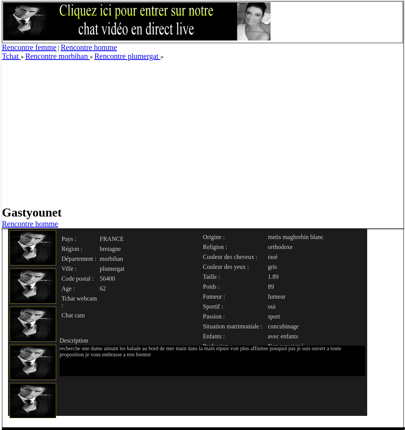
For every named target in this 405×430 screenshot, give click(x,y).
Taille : (211, 276)
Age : (68, 288)
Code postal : (78, 278)
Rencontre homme (89, 47)
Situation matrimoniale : (232, 326)
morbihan (111, 258)
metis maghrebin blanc (296, 237)
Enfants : (214, 336)
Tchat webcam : (79, 302)
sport (274, 316)
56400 (107, 278)
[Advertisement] (71, 132)
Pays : (69, 239)
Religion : (215, 247)
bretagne (110, 249)
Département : (79, 258)
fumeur (276, 296)
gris (272, 266)
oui (271, 306)
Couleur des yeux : (226, 266)
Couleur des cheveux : (230, 257)
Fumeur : (214, 296)
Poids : (211, 286)
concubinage (283, 326)
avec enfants (283, 336)
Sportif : (213, 306)
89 (271, 286)
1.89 (273, 276)
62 (103, 288)
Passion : (214, 316)
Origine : (214, 237)
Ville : (69, 268)
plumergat (112, 268)
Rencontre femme (29, 47)
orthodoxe (280, 247)
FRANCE (112, 239)
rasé (273, 257)
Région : (72, 249)
